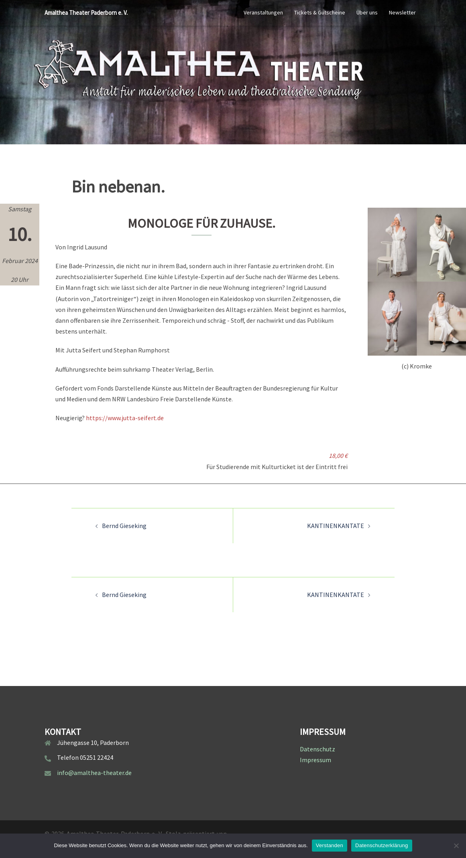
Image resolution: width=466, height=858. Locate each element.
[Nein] (456, 846)
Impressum (315, 760)
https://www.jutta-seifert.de (125, 418)
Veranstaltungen (263, 12)
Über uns (367, 12)
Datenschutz (317, 749)
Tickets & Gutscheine (319, 12)
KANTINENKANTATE (335, 526)
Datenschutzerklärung (381, 845)
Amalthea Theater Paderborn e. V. (86, 12)
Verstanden (329, 845)
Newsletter (402, 12)
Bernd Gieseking (124, 526)
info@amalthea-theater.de (94, 773)
